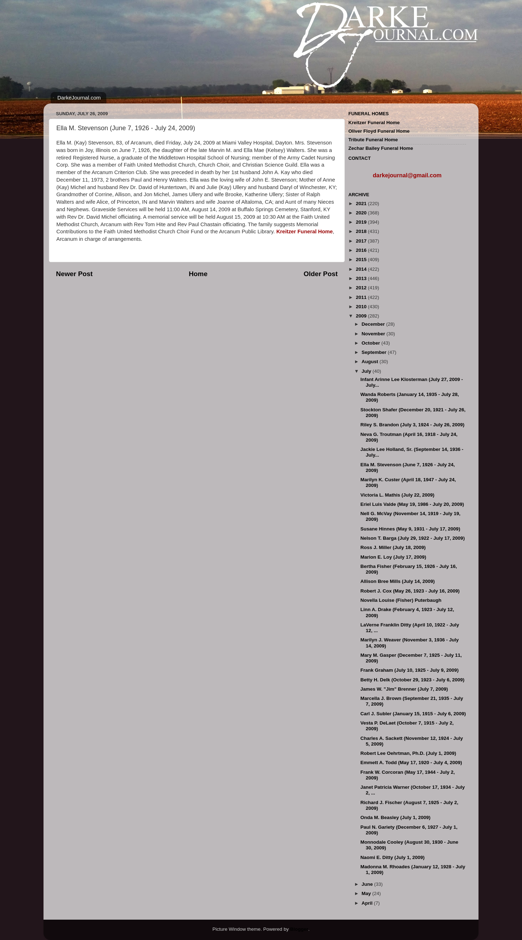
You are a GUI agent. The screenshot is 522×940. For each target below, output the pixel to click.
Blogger (299, 929)
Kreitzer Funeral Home (374, 122)
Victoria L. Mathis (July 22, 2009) (397, 495)
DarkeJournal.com (79, 98)
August (370, 361)
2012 (362, 287)
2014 (362, 269)
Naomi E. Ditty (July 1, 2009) (392, 857)
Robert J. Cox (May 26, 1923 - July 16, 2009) (410, 591)
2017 (362, 241)
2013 (362, 278)
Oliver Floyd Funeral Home (379, 131)
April (368, 903)
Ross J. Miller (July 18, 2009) (393, 547)
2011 (362, 297)
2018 (362, 231)
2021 (362, 203)
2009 (362, 316)
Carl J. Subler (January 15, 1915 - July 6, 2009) (413, 713)
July (367, 371)
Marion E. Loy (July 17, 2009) (393, 557)
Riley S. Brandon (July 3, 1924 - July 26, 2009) (412, 424)
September (375, 352)
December (374, 324)
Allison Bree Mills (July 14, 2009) (397, 581)
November (374, 333)
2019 (362, 222)
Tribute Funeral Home (373, 139)
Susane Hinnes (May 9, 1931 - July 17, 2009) (410, 529)
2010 (362, 306)
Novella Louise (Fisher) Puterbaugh (400, 600)
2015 (362, 259)
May (367, 893)
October (372, 343)
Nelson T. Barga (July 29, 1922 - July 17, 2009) (412, 538)
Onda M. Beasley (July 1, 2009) (395, 817)
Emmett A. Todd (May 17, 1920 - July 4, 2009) (411, 762)
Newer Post (74, 274)
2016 (362, 250)
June (368, 884)
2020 (362, 212)
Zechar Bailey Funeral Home (380, 148)
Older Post (320, 274)
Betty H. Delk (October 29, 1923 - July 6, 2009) (412, 679)
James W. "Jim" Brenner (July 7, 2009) (404, 689)
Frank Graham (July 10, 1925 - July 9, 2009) (409, 670)
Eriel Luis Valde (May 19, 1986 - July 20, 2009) (412, 504)
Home (198, 274)
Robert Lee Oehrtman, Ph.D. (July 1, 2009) (408, 753)
